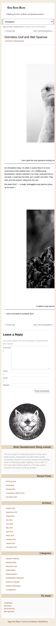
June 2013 (9, 524)
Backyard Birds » (19, 27)
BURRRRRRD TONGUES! (15, 578)
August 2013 (10, 516)
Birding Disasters (11, 574)
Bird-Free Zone (11, 481)
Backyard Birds (19, 41)
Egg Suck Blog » (8, 27)
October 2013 (10, 508)
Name (5, 373)
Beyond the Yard (11, 566)
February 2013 (11, 539)
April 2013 (9, 532)
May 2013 (9, 528)
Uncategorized (11, 590)
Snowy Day (9, 31)
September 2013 (11, 512)
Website (5, 385)
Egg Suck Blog (16, 7)
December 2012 (11, 547)
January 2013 (10, 543)
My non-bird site (9, 609)
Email (5, 380)
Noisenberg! (10, 485)
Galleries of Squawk (12, 582)
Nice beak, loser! (11, 497)
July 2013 (9, 520)
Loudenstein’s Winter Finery (15, 493)
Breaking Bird (10, 489)
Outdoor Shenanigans (13, 586)
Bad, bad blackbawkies (43, 31)
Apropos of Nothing (12, 558)
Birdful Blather (11, 570)
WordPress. (43, 622)
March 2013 (10, 535)
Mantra (34, 622)
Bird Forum (7, 606)
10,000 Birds (8, 603)
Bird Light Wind (9, 611)
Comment (5, 350)
